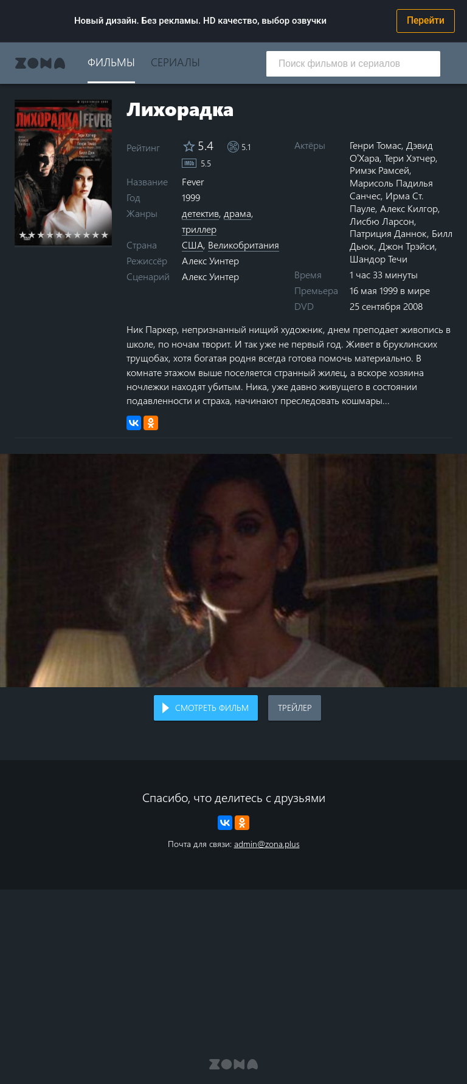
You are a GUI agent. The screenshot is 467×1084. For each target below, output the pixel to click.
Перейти (426, 20)
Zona (40, 63)
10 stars (104, 234)
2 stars (31, 234)
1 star (22, 234)
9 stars (95, 234)
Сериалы (175, 61)
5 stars (59, 234)
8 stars (86, 234)
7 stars (77, 234)
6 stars (68, 234)
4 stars (50, 234)
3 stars (41, 234)
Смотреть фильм (212, 707)
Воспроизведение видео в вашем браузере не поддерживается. (233, 570)
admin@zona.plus (267, 843)
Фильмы (111, 61)
